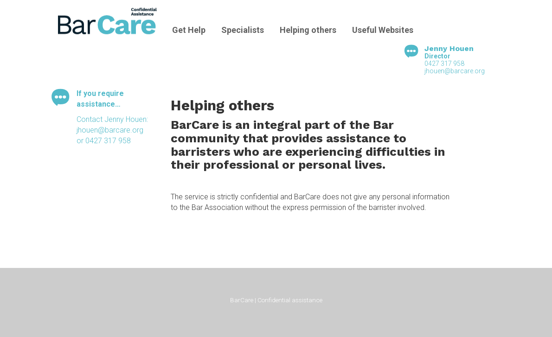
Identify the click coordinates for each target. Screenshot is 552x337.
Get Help (188, 30)
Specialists (242, 30)
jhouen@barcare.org (454, 71)
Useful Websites (382, 30)
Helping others (308, 30)
